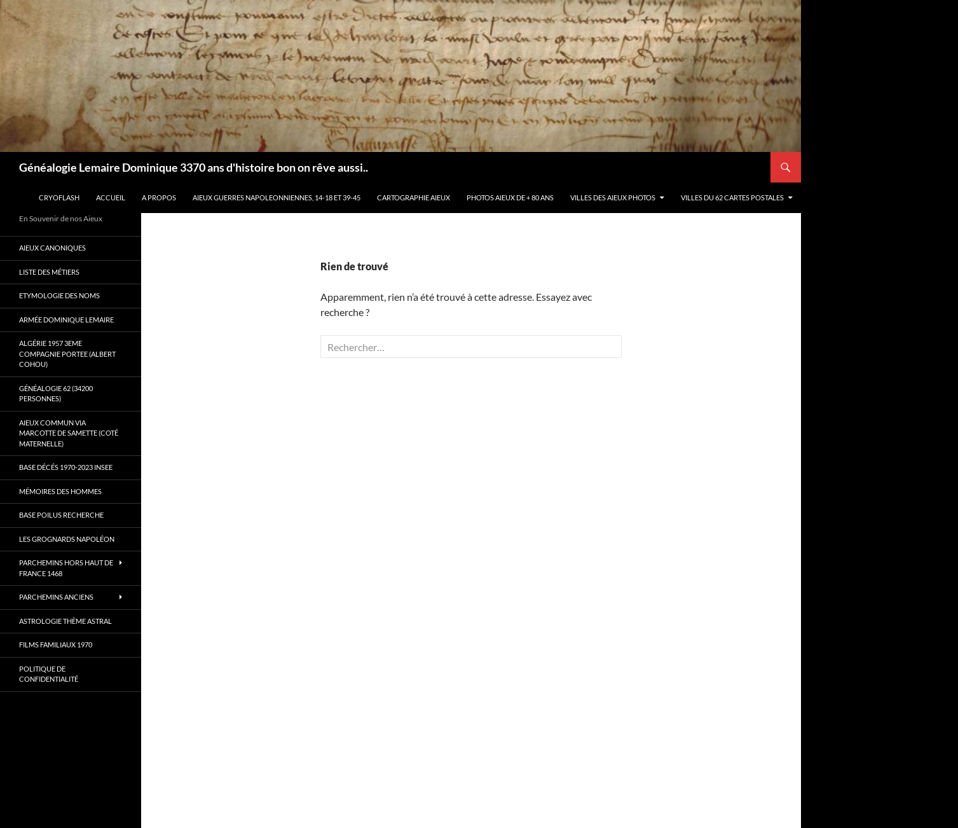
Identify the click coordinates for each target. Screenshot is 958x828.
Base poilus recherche (61, 515)
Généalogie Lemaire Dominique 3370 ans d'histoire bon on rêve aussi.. (193, 167)
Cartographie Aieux (413, 197)
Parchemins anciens (56, 597)
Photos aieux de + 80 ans (510, 197)
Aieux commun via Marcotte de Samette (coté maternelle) (68, 433)
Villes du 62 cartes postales (732, 197)
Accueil (110, 197)
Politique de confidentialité (48, 674)
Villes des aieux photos (612, 197)
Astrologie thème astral (65, 621)
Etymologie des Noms (59, 295)
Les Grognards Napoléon (66, 539)
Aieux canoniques (52, 248)
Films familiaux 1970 (55, 644)
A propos (159, 197)
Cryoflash (59, 197)
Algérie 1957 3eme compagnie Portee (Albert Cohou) (67, 353)
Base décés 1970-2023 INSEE (66, 467)
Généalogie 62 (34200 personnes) (56, 393)
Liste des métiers (49, 272)
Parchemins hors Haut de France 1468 (66, 567)
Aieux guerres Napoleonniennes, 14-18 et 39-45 (276, 197)
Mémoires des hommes (60, 491)
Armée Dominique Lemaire (66, 319)
